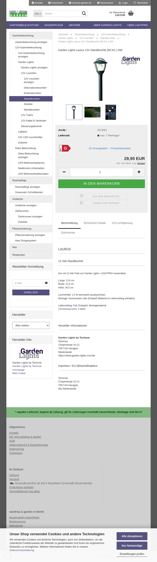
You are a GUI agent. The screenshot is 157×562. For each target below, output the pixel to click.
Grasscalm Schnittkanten (29, 192)
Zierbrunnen (22, 210)
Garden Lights (26, 62)
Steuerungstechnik (31, 126)
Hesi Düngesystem (25, 240)
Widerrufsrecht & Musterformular (28, 444)
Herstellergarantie (67, 309)
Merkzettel (141, 3)
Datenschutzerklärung (22, 550)
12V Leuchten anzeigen (31, 80)
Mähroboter (16, 525)
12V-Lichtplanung (122, 222)
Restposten (18, 254)
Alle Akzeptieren (132, 536)
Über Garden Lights (108, 25)
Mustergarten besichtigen (24, 517)
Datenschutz (16, 449)
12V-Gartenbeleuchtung (28, 47)
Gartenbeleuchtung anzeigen (31, 42)
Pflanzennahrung (21, 228)
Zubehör (22, 142)
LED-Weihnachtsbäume (31, 162)
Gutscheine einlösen (21, 487)
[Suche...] (37, 13)
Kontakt (37, 3)
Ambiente (17, 199)
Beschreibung (69, 222)
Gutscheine (55, 3)
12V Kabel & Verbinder (33, 120)
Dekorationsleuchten (35, 87)
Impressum (16, 453)
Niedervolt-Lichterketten (31, 168)
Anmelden (31, 292)
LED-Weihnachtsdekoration (33, 173)
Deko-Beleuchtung (25, 148)
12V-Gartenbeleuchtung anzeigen (31, 55)
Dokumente (68, 232)
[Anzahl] (101, 172)
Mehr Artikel (19, 373)
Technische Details (95, 222)
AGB (12, 440)
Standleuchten (32, 98)
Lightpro (22, 131)
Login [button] (123, 3)
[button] (105, 3)
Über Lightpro (137, 25)
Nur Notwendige (132, 545)
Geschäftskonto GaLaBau (24, 491)
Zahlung (14, 475)
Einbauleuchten (32, 93)
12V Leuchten (28, 73)
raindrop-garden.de (80, 3)
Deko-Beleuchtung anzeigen (28, 155)
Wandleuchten (32, 109)
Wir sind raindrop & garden (25, 436)
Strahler (28, 104)
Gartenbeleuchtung (24, 25)
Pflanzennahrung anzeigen (30, 235)
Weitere (74, 25)
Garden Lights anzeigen (34, 67)
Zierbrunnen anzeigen (30, 216)
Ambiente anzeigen (26, 205)
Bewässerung (17, 521)
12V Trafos (27, 115)
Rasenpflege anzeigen (27, 186)
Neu (14, 247)
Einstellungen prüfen (132, 553)
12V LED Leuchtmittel (30, 137)
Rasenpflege (54, 25)
